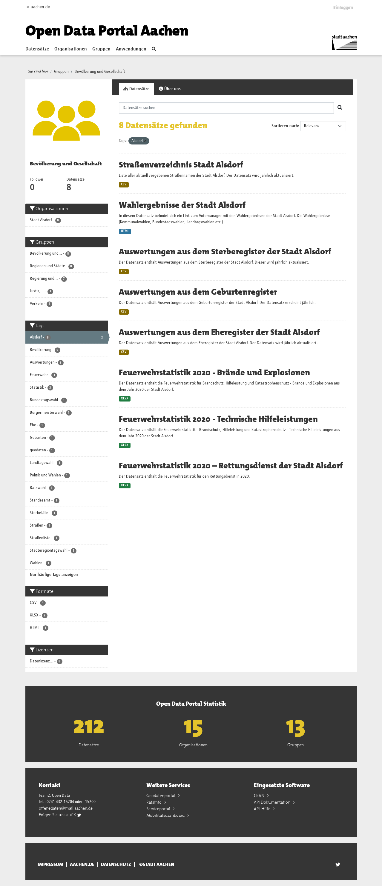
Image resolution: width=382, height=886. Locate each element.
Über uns (170, 89)
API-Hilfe (262, 808)
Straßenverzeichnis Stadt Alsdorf (181, 164)
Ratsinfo (154, 802)
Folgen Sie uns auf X (60, 814)
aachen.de (82, 864)
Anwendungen (131, 49)
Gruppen (101, 49)
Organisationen (70, 49)
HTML (125, 231)
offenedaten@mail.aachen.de (66, 808)
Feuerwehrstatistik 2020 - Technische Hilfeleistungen (218, 419)
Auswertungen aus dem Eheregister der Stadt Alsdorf (219, 332)
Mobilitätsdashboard (165, 815)
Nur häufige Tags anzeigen (54, 575)
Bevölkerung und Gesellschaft (100, 72)
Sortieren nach (284, 126)
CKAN (259, 795)
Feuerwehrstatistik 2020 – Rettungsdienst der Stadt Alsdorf (231, 465)
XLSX (124, 398)
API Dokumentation (272, 802)
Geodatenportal (161, 795)
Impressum (50, 864)
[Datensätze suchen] (226, 108)
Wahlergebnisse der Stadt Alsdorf (182, 205)
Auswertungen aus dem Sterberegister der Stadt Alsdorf (225, 251)
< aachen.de (38, 7)
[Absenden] (340, 108)
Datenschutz (116, 864)
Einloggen (343, 7)
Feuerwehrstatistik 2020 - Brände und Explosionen (214, 372)
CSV (124, 184)
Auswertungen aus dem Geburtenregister (198, 292)
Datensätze (37, 49)
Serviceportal (158, 808)
